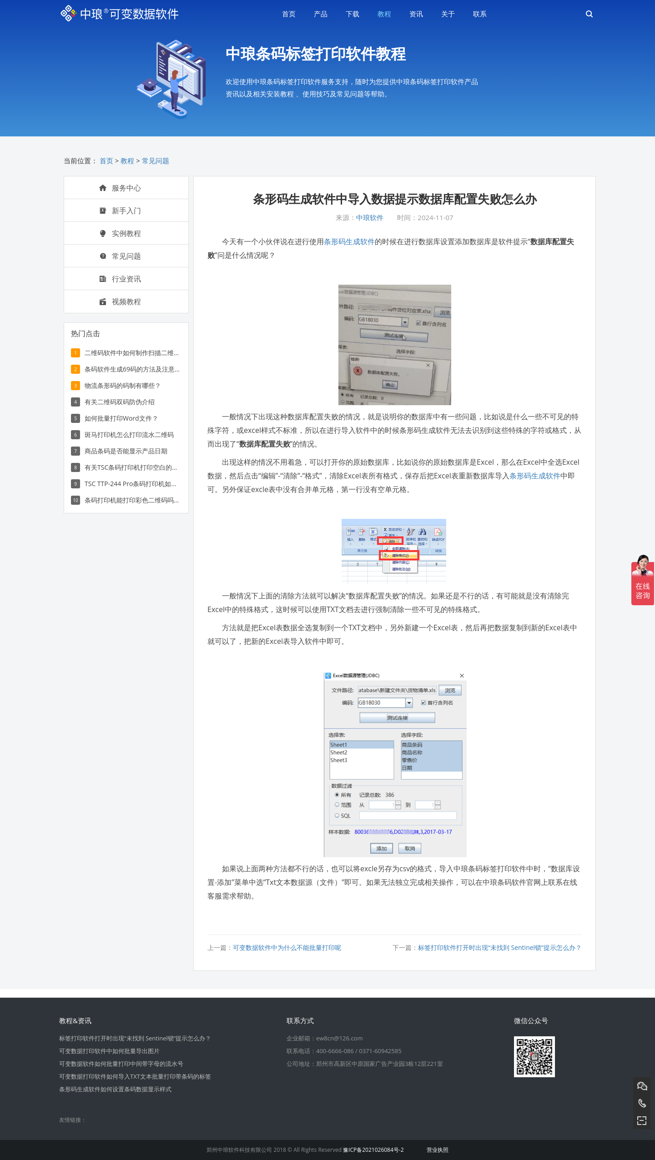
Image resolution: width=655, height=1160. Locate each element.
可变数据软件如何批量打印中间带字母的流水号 (121, 1064)
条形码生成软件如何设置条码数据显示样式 (115, 1089)
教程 (127, 160)
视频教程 (120, 301)
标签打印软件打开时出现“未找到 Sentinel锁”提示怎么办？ (500, 947)
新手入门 (120, 211)
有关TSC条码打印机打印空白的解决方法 (132, 467)
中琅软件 (369, 217)
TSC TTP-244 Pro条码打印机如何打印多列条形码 (132, 483)
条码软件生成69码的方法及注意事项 (132, 369)
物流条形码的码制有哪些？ (123, 385)
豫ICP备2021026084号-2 (373, 1150)
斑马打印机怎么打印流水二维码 (129, 434)
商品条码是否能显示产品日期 (126, 451)
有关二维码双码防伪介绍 (120, 401)
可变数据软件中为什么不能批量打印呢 (287, 947)
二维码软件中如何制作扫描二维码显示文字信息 (132, 352)
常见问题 (155, 160)
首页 (106, 160)
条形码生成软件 (349, 241)
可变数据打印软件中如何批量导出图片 (109, 1051)
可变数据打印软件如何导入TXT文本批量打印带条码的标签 (135, 1076)
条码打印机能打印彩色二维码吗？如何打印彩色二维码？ (132, 500)
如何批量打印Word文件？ (121, 418)
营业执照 (437, 1150)
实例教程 (120, 233)
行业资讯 (120, 279)
